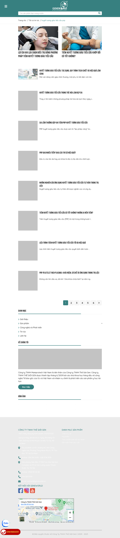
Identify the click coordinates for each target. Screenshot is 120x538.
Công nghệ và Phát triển (31, 327)
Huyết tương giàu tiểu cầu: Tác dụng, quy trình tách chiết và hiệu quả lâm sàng (69, 72)
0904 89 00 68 (34, 472)
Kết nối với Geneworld (30, 486)
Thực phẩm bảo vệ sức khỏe (73, 439)
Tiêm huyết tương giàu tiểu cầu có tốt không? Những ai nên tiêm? (66, 212)
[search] (99, 13)
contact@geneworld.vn (36, 481)
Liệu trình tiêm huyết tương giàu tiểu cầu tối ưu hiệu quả (62, 242)
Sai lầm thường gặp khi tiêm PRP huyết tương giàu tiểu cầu (63, 122)
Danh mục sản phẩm (72, 430)
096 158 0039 (33, 457)
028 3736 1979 (45, 457)
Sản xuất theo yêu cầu (71, 442)
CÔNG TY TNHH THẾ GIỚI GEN (32, 430)
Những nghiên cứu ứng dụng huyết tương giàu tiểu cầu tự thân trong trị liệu (69, 184)
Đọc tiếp (26, 387)
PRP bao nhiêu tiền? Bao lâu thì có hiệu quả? (57, 152)
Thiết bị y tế (66, 434)
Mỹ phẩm (65, 436)
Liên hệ (23, 336)
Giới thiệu (24, 319)
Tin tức (23, 331)
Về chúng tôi (23, 342)
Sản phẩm (24, 323)
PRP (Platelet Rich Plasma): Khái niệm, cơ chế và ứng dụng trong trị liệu (69, 272)
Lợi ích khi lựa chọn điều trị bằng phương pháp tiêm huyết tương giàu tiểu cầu (38, 54)
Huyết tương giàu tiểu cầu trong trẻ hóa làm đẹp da (60, 92)
